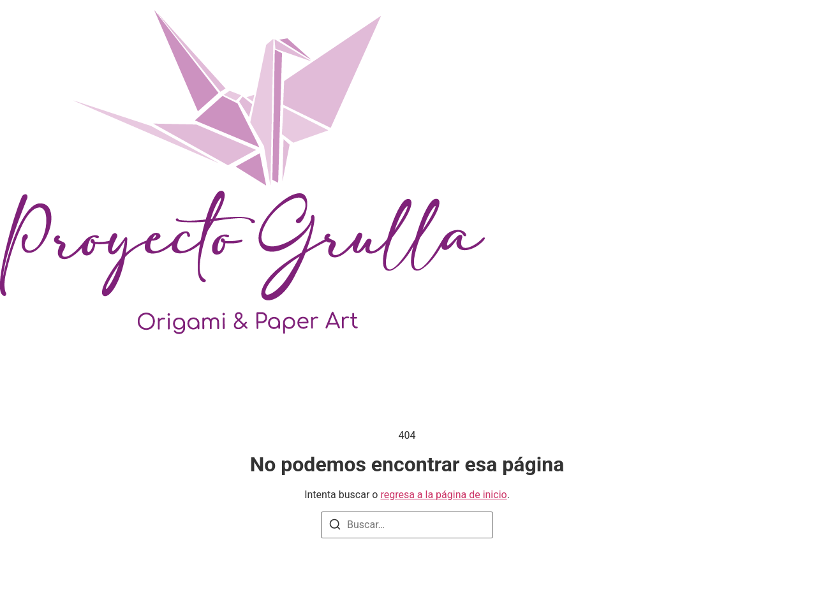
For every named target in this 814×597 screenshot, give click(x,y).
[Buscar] (335, 526)
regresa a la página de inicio (443, 495)
